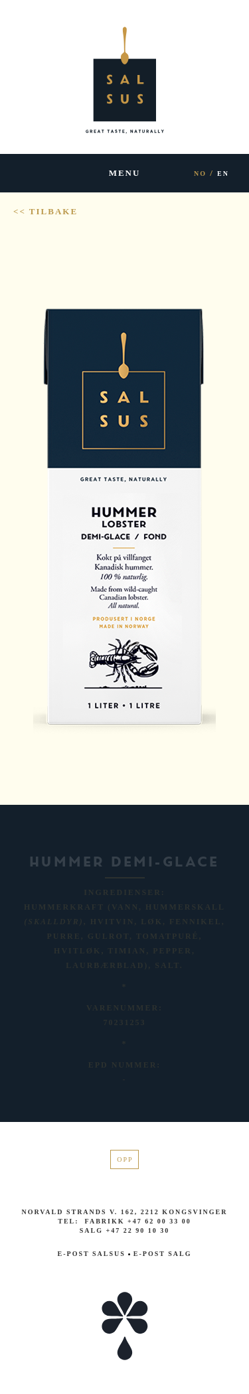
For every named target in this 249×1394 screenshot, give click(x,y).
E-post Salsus (91, 1253)
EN (223, 173)
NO (200, 173)
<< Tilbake (45, 211)
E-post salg (159, 1253)
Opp (125, 1159)
